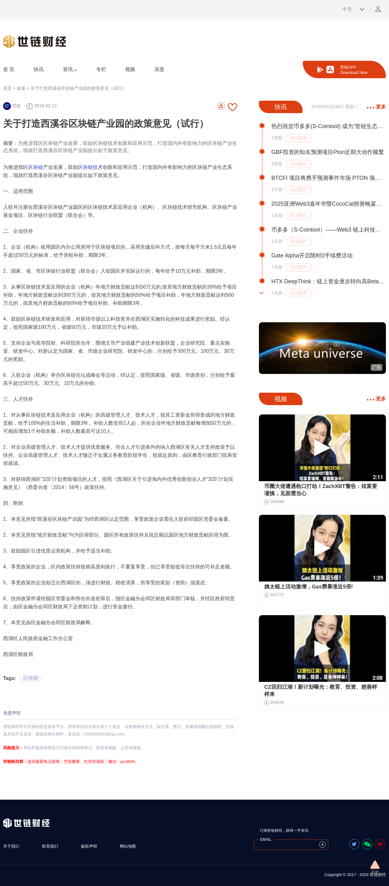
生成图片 (298, 137)
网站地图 (128, 846)
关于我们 (11, 846)
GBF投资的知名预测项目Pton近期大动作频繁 (327, 152)
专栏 (101, 69)
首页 (7, 88)
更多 (376, 106)
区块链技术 (90, 167)
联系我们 (50, 846)
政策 (21, 88)
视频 (130, 69)
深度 (159, 69)
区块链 (35, 167)
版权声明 (89, 846)
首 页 (8, 69)
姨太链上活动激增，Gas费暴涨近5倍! (308, 587)
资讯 (70, 69)
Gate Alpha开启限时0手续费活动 (312, 255)
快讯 (39, 69)
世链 (12, 105)
